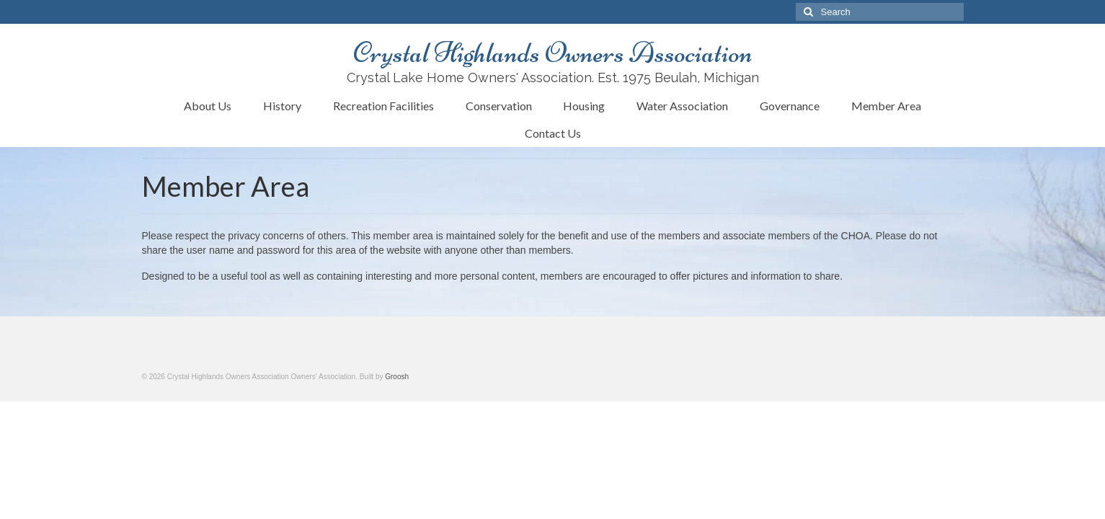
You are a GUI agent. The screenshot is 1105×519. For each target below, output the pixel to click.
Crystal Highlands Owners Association (553, 52)
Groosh (397, 377)
